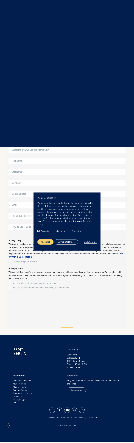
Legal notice (42, 419)
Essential (45, 231)
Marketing (60, 231)
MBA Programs (19, 385)
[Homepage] (67, 7)
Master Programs (21, 388)
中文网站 (17, 400)
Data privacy (66, 419)
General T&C (54, 419)
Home (7, 33)
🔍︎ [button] (128, 7)
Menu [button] (6, 8)
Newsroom (18, 397)
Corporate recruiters (22, 394)
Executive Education (17, 33)
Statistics (76, 231)
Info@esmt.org (73, 368)
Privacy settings (80, 419)
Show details (90, 242)
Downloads (93, 419)
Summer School (20, 391)
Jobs (15, 403)
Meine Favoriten (122, 8)
